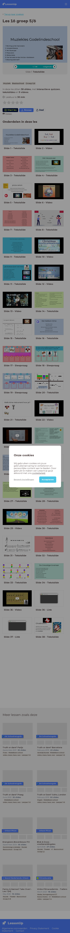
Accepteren (48, 479)
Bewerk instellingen (24, 479)
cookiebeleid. (39, 473)
